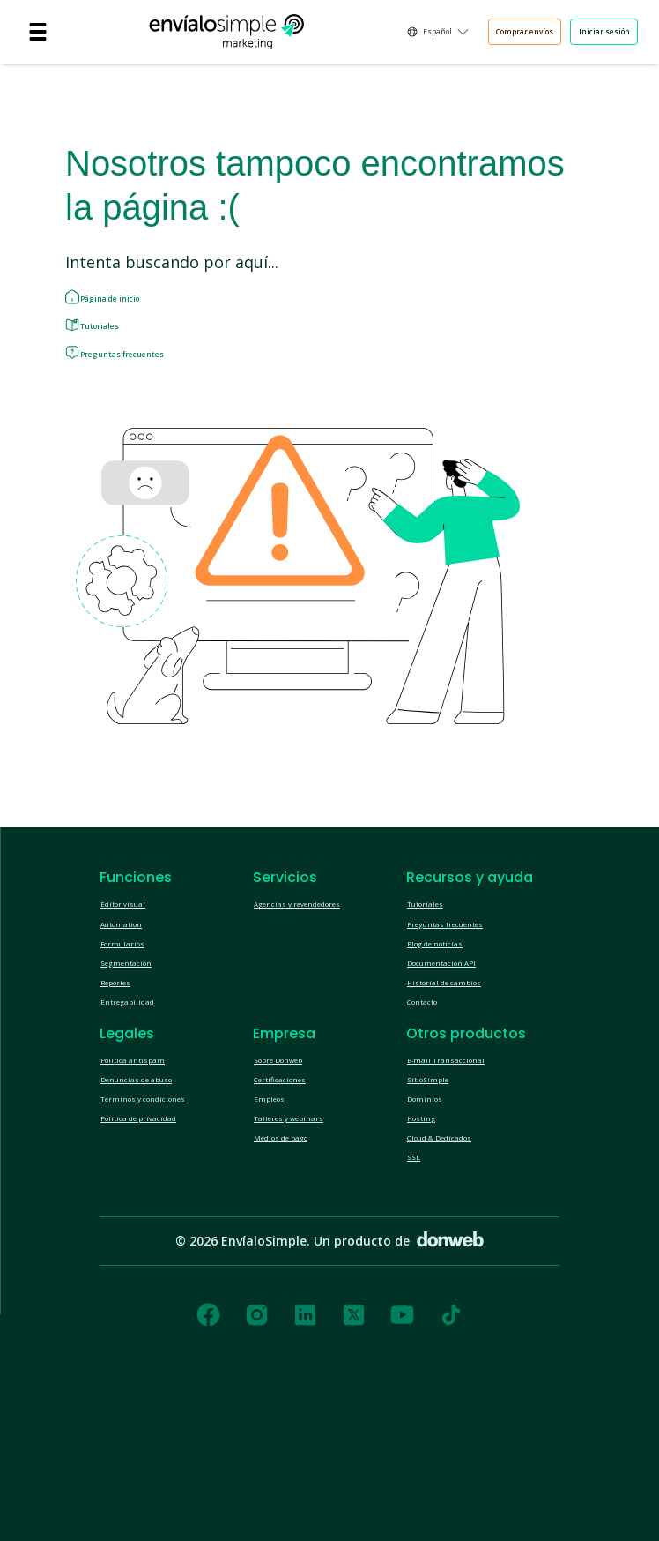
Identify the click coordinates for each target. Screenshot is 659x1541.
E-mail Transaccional (462, 1160)
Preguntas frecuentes (153, 390)
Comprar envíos (458, 34)
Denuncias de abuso (156, 1188)
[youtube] (402, 1463)
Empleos (277, 1216)
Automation (132, 980)
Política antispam (146, 1160)
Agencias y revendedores (323, 952)
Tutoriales (118, 348)
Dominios (433, 1216)
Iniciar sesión (584, 34)
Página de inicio (134, 305)
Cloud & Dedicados (458, 1273)
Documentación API (459, 1036)
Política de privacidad (157, 1245)
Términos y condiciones (164, 1216)
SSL (417, 1301)
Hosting (428, 1245)
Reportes (126, 1065)
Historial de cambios (462, 1065)
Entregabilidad (140, 1093)
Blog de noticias (450, 1008)
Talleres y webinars (307, 1245)
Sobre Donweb (295, 1160)
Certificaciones (294, 1188)
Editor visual (133, 952)
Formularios (133, 1008)
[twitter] (353, 1463)
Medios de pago (298, 1273)
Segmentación (139, 1036)
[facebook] (208, 1463)
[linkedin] (305, 1463)
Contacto (431, 1093)
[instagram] (256, 1463)
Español (337, 34)
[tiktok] (451, 1463)
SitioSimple (437, 1188)
